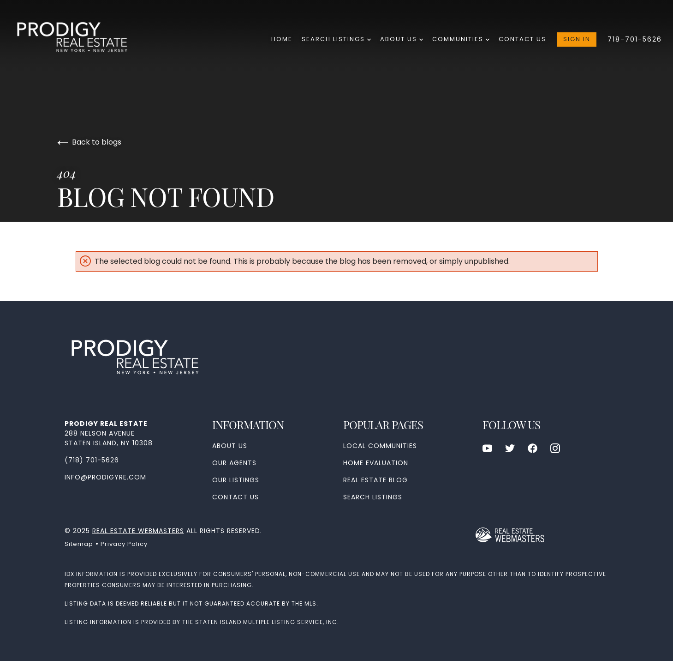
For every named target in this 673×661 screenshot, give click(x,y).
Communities (460, 39)
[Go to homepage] (80, 39)
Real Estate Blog (375, 480)
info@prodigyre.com (105, 477)
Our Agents (234, 462)
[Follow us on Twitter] (510, 448)
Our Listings (235, 480)
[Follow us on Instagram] (555, 448)
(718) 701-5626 (92, 460)
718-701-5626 (634, 39)
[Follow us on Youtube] (487, 448)
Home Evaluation (375, 462)
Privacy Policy (124, 544)
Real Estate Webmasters (138, 530)
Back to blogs (89, 142)
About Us (401, 39)
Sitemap (79, 544)
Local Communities (380, 445)
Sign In (576, 39)
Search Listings (336, 39)
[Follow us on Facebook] (532, 448)
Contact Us (522, 39)
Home (281, 39)
